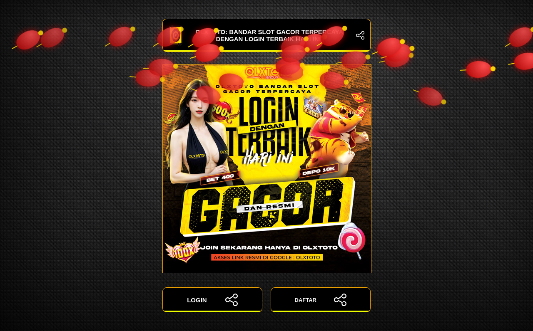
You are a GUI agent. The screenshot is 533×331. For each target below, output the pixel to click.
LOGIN (212, 300)
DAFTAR (321, 300)
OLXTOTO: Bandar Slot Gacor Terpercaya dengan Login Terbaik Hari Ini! (266, 35)
